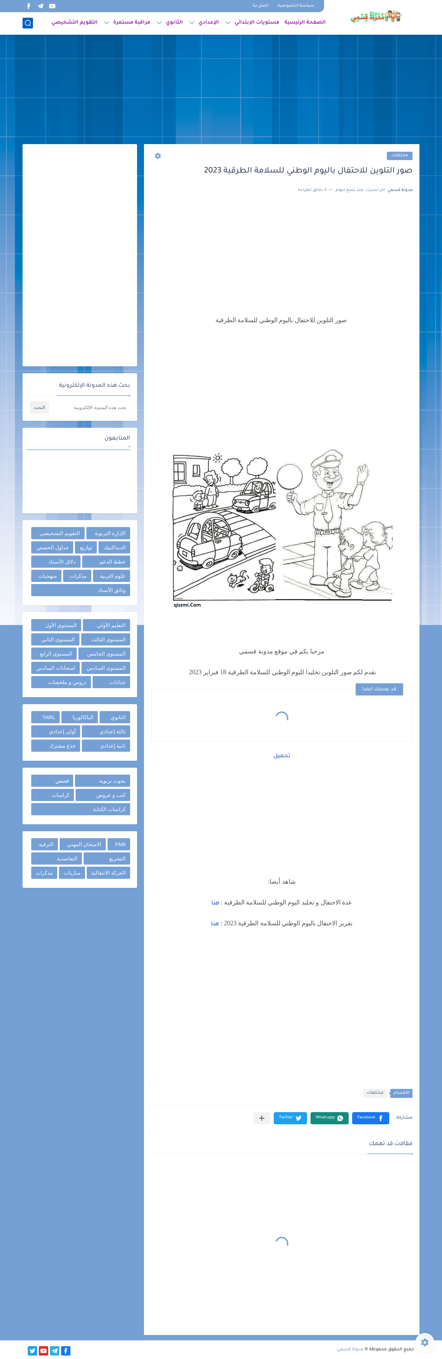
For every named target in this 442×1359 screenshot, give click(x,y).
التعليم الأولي (111, 625)
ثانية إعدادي (113, 746)
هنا (215, 903)
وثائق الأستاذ (112, 590)
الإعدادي (208, 23)
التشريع (117, 858)
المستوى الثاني (58, 639)
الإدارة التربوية (110, 533)
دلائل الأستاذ (62, 562)
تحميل (281, 756)
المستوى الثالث (108, 639)
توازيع (86, 547)
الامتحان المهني (84, 844)
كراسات (60, 795)
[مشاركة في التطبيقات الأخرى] (261, 1118)
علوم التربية (113, 576)
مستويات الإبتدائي (257, 23)
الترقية (46, 844)
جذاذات (118, 682)
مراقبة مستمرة (131, 23)
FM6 (120, 844)
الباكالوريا (83, 717)
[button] (370, 1118)
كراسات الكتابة (109, 809)
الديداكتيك (115, 547)
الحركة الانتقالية (108, 873)
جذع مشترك (62, 746)
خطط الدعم (113, 562)
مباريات (72, 873)
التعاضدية (67, 858)
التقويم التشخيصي (74, 23)
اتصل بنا (261, 6)
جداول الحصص (52, 547)
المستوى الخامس (106, 654)
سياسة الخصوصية (296, 6)
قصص (62, 781)
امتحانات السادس (55, 668)
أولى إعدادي (62, 731)
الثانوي (174, 23)
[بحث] (28, 23)
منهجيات (47, 576)
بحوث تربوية (112, 781)
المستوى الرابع (56, 654)
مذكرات (78, 576)
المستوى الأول (61, 625)
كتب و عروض (111, 795)
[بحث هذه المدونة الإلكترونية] (90, 407)
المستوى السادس (106, 668)
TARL (48, 717)
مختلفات (399, 155)
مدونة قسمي (350, 1349)
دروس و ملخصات (67, 682)
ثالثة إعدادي (113, 731)
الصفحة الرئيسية (305, 23)
